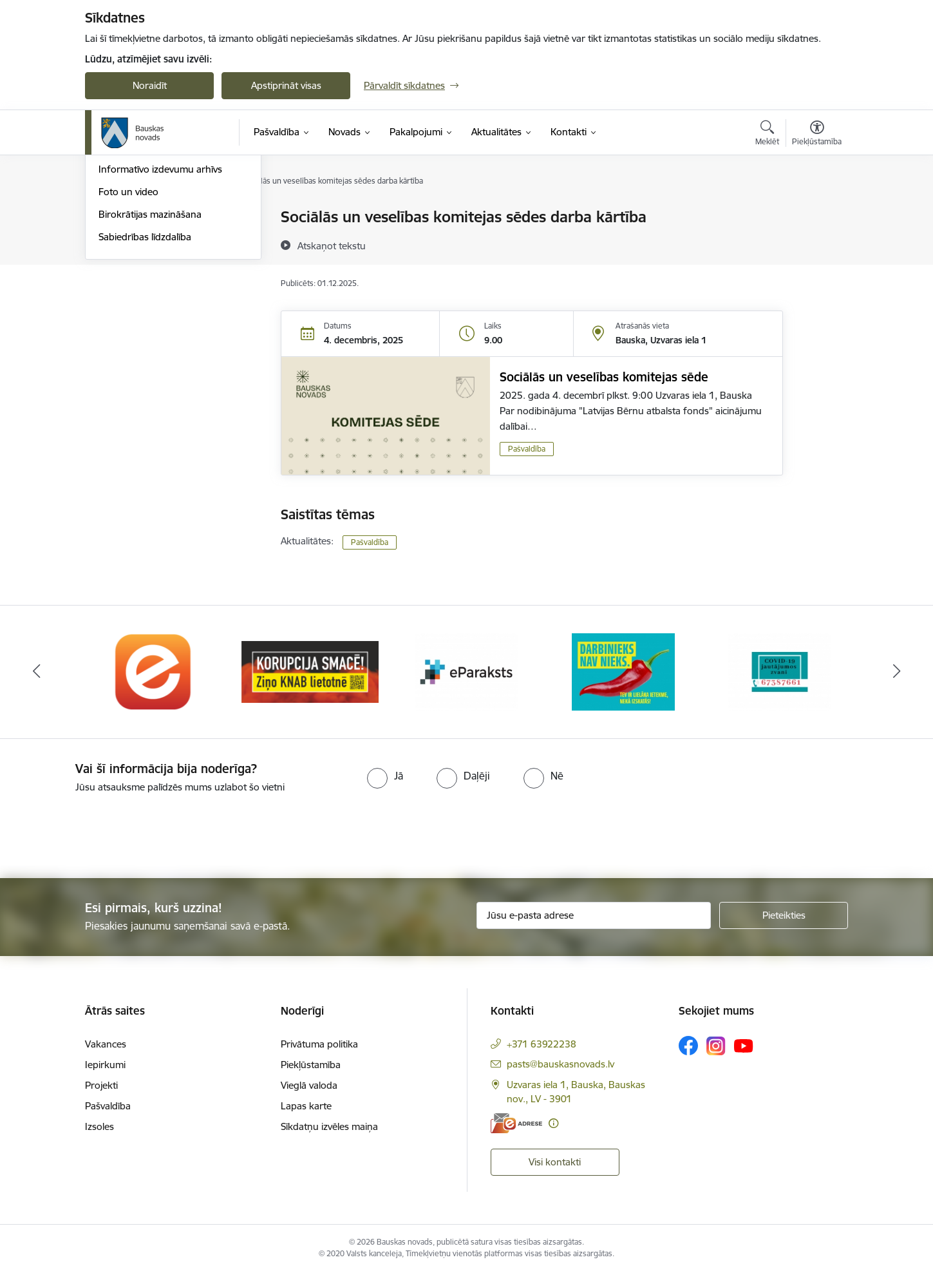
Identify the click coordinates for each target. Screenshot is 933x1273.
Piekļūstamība (311, 1064)
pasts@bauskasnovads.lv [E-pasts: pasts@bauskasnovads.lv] (560, 1064)
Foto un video (128, 329)
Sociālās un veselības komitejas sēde (604, 377)
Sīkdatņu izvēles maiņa (329, 1126)
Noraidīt (150, 85)
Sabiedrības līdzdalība (145, 374)
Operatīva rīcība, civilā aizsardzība (170, 217)
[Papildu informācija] (553, 1123)
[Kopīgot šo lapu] (816, 244)
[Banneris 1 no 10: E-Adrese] (153, 671)
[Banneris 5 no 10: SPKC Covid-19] (779, 671)
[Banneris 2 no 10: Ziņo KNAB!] (310, 671)
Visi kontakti (555, 1162)
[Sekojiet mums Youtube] (743, 1045)
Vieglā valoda (309, 1085)
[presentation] (107, 830)
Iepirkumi (105, 1064)
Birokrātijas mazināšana (150, 352)
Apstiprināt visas (286, 85)
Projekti (101, 1085)
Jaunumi (117, 262)
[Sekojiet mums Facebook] (688, 1045)
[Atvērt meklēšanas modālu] (767, 134)
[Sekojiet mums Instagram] (716, 1046)
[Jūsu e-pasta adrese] (594, 915)
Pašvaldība (526, 449)
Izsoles (99, 1126)
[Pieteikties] (783, 915)
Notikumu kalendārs (142, 240)
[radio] (385, 775)
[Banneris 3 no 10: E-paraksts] (466, 671)
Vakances (105, 1044)
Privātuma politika (319, 1044)
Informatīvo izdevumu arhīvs (160, 307)
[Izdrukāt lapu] (816, 211)
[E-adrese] (516, 1123)
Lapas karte (306, 1106)
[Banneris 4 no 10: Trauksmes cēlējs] (623, 671)
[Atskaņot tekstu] (331, 245)
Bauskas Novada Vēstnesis (156, 285)
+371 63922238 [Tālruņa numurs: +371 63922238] (541, 1044)
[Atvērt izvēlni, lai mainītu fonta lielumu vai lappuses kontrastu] (817, 134)
